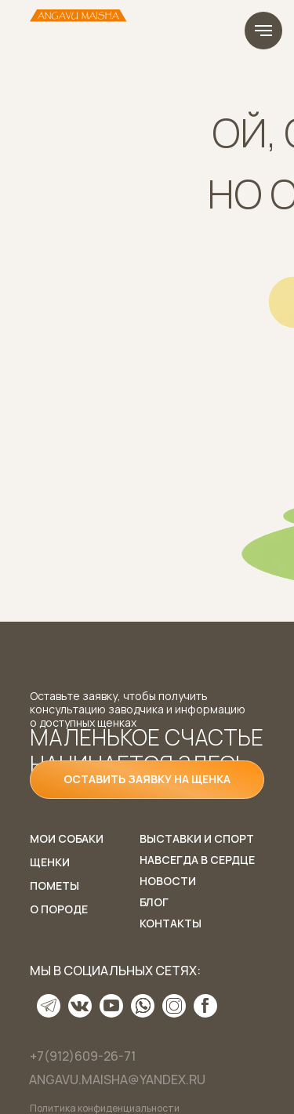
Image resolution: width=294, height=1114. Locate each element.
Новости (168, 880)
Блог (154, 901)
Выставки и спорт (197, 838)
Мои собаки (66, 838)
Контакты (170, 923)
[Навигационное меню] (263, 30)
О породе (59, 909)
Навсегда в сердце (197, 859)
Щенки (50, 862)
